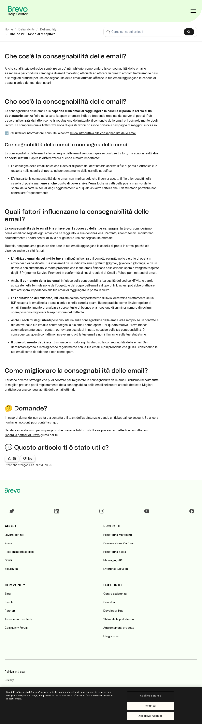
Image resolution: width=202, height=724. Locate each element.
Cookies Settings (150, 695)
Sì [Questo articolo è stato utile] (14, 458)
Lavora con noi (14, 534)
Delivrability (26, 29)
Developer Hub (113, 610)
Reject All (150, 705)
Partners (10, 610)
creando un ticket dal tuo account (120, 418)
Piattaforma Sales (114, 551)
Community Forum (16, 627)
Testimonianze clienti (18, 619)
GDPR (8, 560)
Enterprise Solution (115, 568)
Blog (8, 593)
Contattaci (109, 602)
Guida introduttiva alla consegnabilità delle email (103, 133)
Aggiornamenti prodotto (118, 627)
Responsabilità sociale (19, 551)
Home (9, 29)
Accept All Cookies (150, 715)
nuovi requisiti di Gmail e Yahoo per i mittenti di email (120, 273)
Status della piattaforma (118, 619)
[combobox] (150, 32)
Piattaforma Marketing (117, 534)
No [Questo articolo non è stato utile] (30, 458)
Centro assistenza (115, 593)
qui (55, 422)
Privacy (9, 680)
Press (8, 543)
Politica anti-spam (16, 671)
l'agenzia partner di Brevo (22, 435)
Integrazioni (111, 636)
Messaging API (113, 560)
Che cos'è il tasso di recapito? (32, 34)
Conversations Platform (118, 543)
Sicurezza (11, 568)
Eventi (9, 602)
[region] (101, 705)
